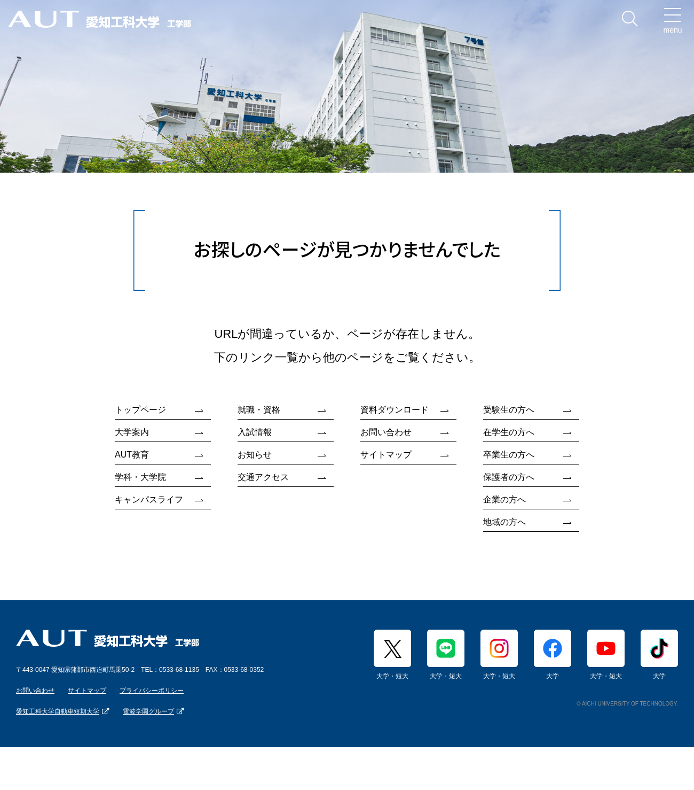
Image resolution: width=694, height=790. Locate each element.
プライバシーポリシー (152, 690)
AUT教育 (132, 454)
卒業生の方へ (508, 454)
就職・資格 (259, 409)
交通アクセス (263, 477)
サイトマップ (386, 454)
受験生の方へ (508, 409)
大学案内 (132, 432)
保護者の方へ (508, 477)
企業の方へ (504, 499)
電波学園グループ (148, 711)
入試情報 (255, 432)
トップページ (140, 409)
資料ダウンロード (394, 409)
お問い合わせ (386, 432)
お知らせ (255, 454)
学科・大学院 (140, 477)
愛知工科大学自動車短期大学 (57, 711)
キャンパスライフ (149, 499)
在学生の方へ (508, 432)
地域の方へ (504, 521)
